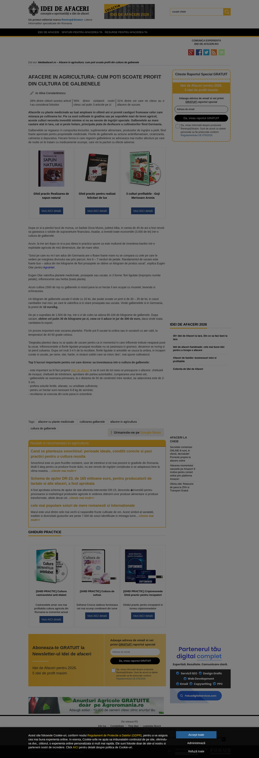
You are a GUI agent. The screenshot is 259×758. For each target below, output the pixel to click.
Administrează (196, 743)
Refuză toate (196, 751)
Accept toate (196, 734)
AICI (75, 747)
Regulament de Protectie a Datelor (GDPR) (114, 735)
